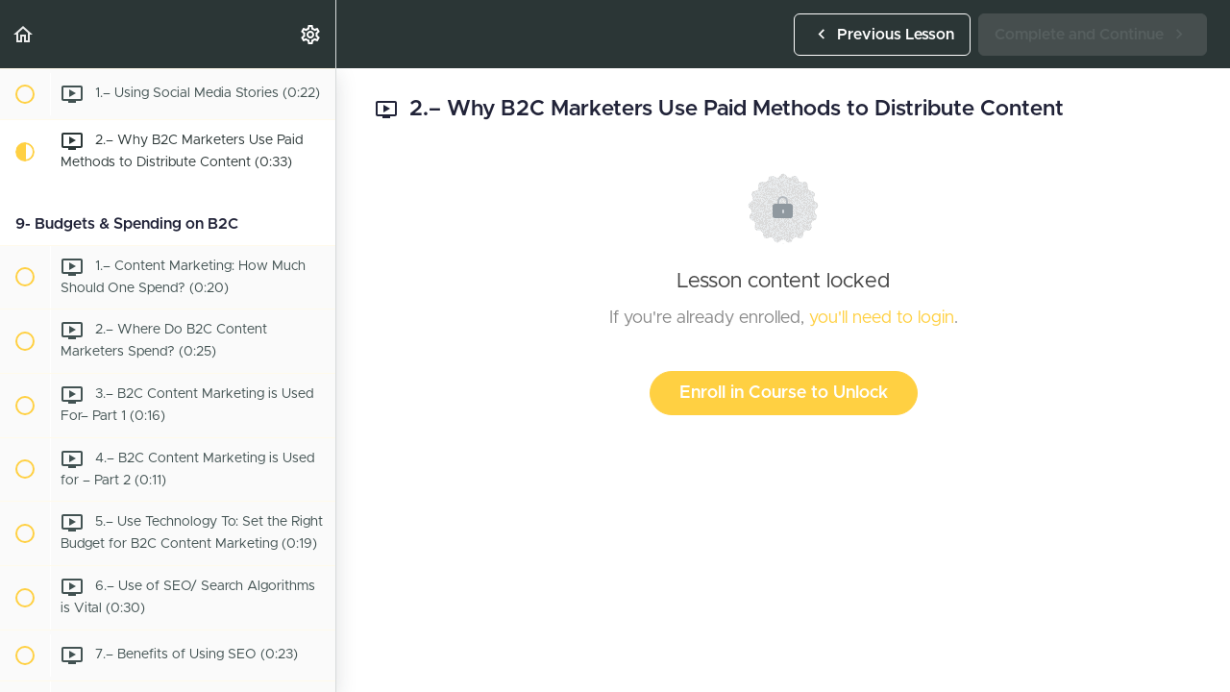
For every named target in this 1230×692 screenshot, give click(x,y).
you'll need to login (881, 318)
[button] (24, 34)
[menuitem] (311, 34)
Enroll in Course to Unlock (783, 393)
